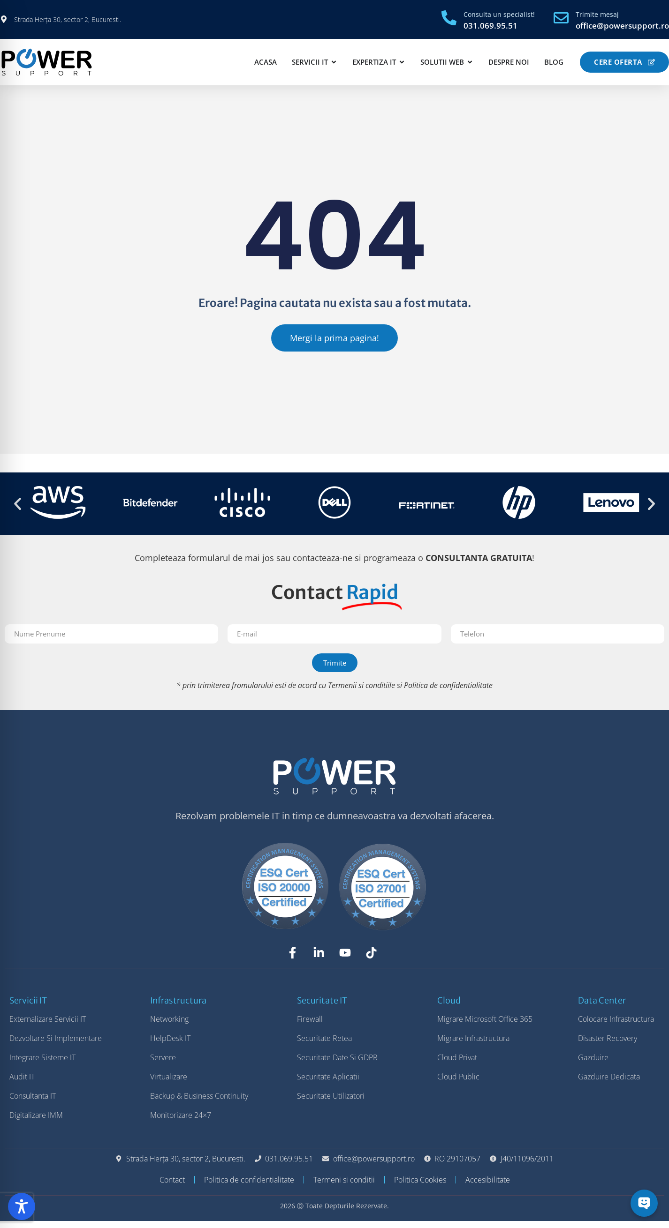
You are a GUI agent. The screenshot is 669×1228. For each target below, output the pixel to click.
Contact (172, 1187)
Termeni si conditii (344, 1187)
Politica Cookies (420, 1187)
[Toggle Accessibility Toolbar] (21, 1206)
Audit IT (22, 1083)
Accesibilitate (487, 1187)
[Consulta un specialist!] (448, 17)
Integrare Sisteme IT (42, 1064)
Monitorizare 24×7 (180, 1122)
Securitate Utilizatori (331, 1103)
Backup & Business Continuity (199, 1103)
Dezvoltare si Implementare (55, 1045)
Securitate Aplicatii (328, 1083)
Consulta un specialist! (499, 14)
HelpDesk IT (170, 1045)
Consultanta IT (32, 1103)
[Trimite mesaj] (561, 17)
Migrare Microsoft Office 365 (484, 1026)
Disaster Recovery (607, 1045)
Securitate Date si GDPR (337, 1064)
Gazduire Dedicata (609, 1083)
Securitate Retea (324, 1045)
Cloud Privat (457, 1064)
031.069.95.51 (490, 25)
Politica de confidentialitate (448, 692)
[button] (17, 510)
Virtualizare (168, 1083)
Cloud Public (458, 1083)
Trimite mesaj (597, 14)
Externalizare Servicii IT (47, 1026)
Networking (169, 1026)
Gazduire (593, 1064)
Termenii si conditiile (361, 692)
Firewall (310, 1026)
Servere (163, 1064)
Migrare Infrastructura (473, 1045)
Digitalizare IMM (36, 1122)
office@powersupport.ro (622, 25)
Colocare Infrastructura (616, 1026)
